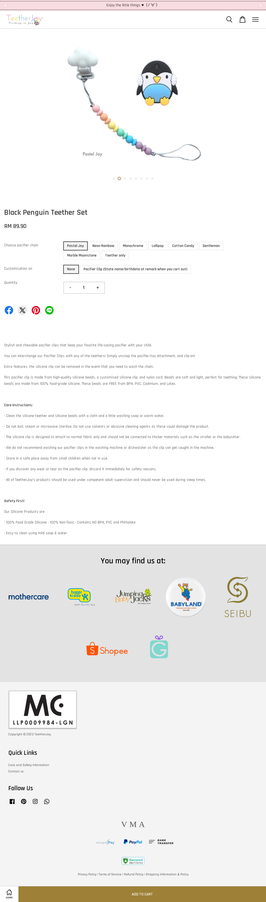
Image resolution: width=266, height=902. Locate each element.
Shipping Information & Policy (167, 874)
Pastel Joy (75, 245)
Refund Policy (133, 874)
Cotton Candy (183, 245)
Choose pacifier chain (21, 245)
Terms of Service (110, 874)
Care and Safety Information (28, 765)
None (71, 269)
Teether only (115, 255)
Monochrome (133, 245)
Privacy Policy (87, 874)
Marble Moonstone (82, 255)
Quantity (10, 282)
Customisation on (18, 268)
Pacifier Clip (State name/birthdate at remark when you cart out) (135, 269)
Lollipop (158, 245)
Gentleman (211, 245)
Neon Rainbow (103, 245)
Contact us (15, 771)
